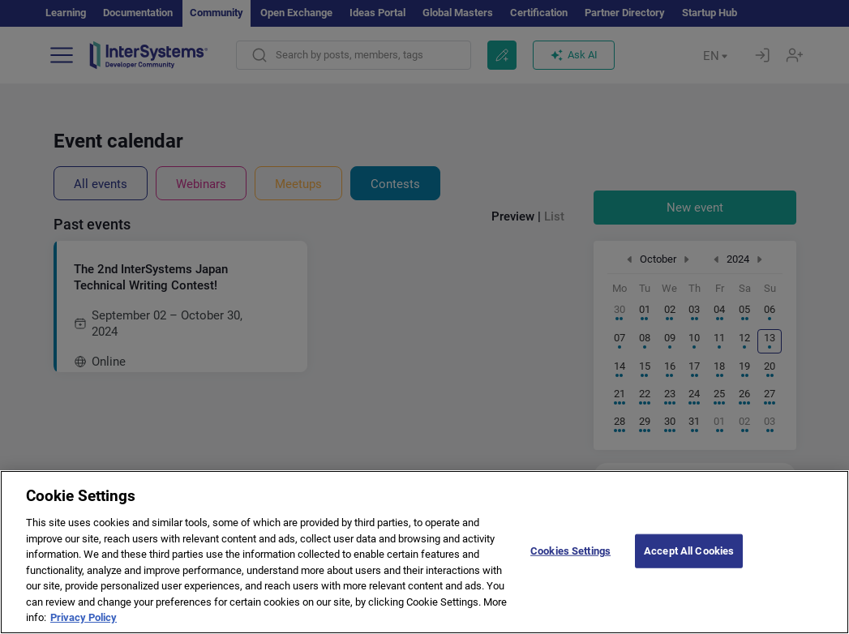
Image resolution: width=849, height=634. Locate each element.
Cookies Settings (570, 579)
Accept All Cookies (689, 579)
